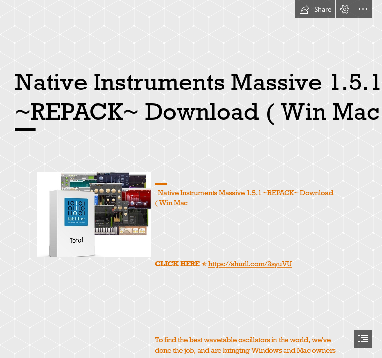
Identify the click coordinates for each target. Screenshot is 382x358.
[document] (191, 179)
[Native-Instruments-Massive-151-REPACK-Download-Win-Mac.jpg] (93, 214)
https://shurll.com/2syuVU (250, 263)
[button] (315, 9)
